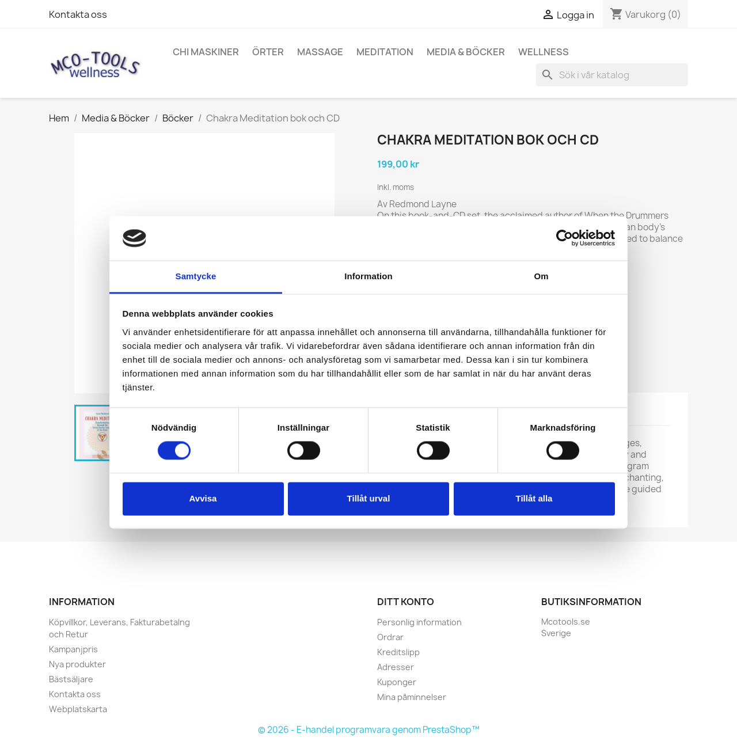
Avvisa (203, 498)
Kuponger (396, 681)
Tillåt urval (368, 498)
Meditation (384, 51)
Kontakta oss (78, 14)
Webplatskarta (78, 709)
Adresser (395, 667)
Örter (268, 51)
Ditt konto (405, 601)
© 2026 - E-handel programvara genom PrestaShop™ (369, 730)
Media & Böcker (466, 51)
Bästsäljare (71, 679)
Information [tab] (368, 276)
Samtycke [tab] (196, 276)
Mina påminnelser (411, 696)
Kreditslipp (398, 652)
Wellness (543, 51)
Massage (320, 51)
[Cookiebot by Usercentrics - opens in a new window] (564, 238)
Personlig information (419, 622)
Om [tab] (541, 276)
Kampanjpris (73, 649)
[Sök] (612, 74)
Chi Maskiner (206, 51)
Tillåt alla (534, 498)
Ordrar (390, 637)
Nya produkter (77, 664)
